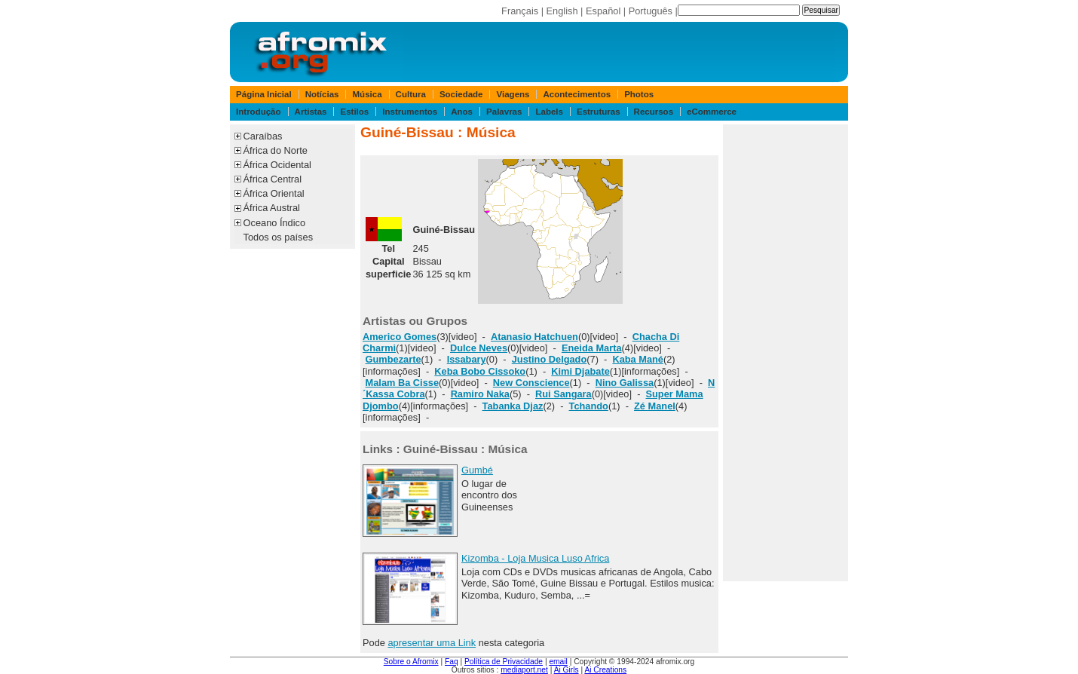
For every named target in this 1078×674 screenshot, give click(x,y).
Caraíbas (263, 136)
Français (519, 11)
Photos (639, 94)
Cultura (411, 94)
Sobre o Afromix (411, 661)
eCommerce (712, 111)
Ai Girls (566, 670)
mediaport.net (524, 670)
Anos (462, 111)
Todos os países (278, 237)
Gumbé (477, 470)
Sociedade (461, 94)
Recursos (653, 111)
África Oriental (274, 193)
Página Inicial (264, 94)
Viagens (513, 94)
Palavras (504, 111)
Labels (548, 111)
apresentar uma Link (431, 642)
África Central (272, 179)
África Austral (271, 207)
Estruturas (598, 111)
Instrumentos (409, 111)
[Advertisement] (785, 353)
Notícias (322, 94)
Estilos (354, 111)
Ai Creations (605, 670)
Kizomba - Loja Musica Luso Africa (535, 558)
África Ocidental (277, 164)
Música (367, 94)
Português (650, 11)
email (558, 661)
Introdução (258, 111)
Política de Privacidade (503, 661)
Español (603, 11)
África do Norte (275, 150)
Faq (451, 661)
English (562, 11)
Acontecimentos (577, 94)
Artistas (311, 111)
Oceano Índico (274, 222)
